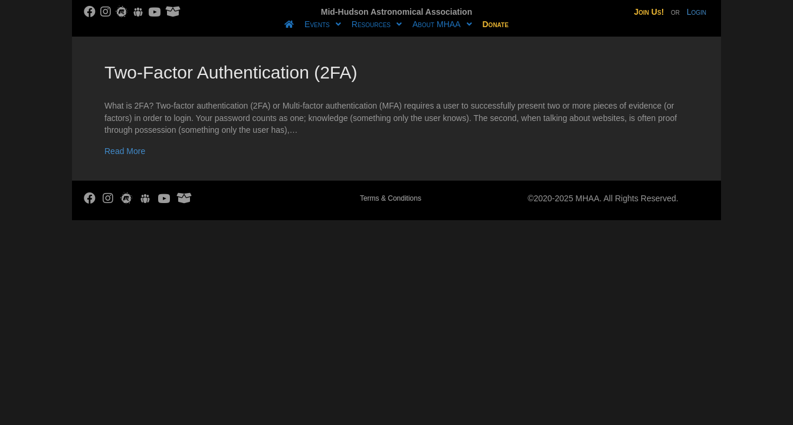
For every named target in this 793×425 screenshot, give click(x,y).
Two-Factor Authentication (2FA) (231, 72)
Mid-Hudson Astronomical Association (396, 12)
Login (696, 12)
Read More (124, 151)
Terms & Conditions (390, 198)
